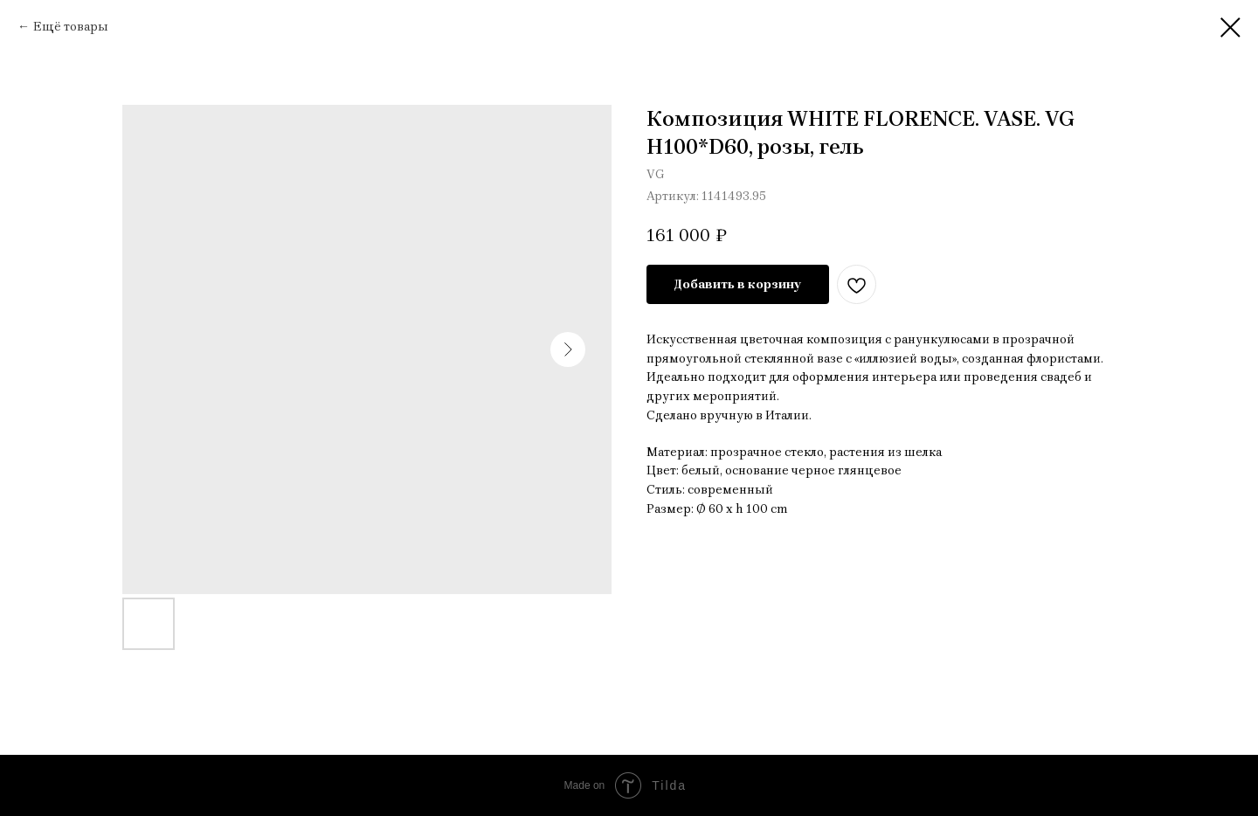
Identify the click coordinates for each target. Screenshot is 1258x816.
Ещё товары (70, 26)
